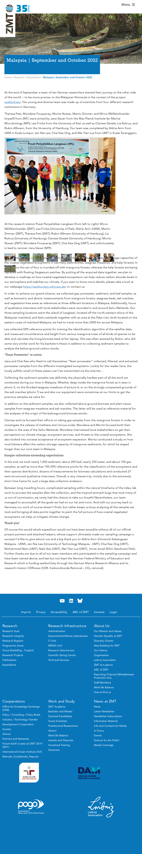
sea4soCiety (12, 102)
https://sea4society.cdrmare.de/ (44, 307)
